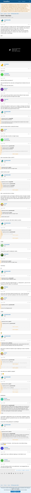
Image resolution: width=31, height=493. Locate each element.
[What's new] (27, 1)
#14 (29, 258)
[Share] (28, 24)
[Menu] (1, 1)
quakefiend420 (4, 17)
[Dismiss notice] (29, 4)
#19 (29, 340)
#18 (29, 319)
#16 (29, 291)
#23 (29, 429)
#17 (29, 302)
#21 (29, 381)
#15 (29, 275)
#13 (29, 249)
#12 (29, 227)
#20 (29, 357)
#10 (29, 179)
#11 (29, 208)
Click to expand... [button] (16, 189)
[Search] (29, 1)
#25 (29, 464)
